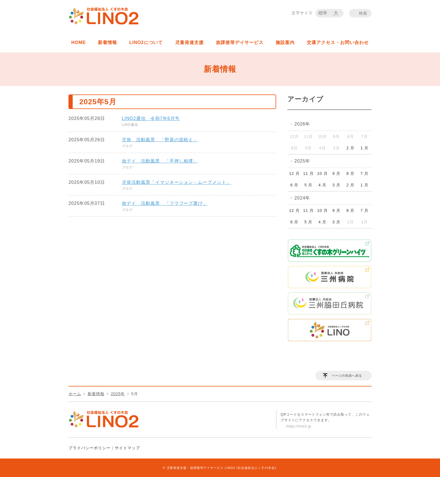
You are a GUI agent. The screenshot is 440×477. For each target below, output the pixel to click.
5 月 (308, 185)
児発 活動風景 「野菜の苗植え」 (160, 139)
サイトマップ (127, 448)
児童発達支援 (189, 42)
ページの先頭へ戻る (347, 375)
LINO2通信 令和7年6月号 (151, 118)
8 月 (351, 173)
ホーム (74, 394)
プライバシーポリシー (89, 448)
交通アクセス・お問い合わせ (337, 42)
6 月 (294, 185)
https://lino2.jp (298, 426)
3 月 (337, 185)
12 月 (294, 173)
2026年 (302, 124)
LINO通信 (130, 125)
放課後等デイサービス (239, 42)
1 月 (365, 148)
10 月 (322, 173)
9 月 (337, 173)
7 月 (365, 173)
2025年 (302, 161)
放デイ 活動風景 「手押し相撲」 (160, 161)
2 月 (351, 148)
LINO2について (146, 42)
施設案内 (285, 42)
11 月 (308, 173)
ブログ (127, 146)
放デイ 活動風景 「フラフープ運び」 (164, 203)
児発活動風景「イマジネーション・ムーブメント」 (176, 182)
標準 (323, 13)
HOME (78, 42)
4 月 (322, 185)
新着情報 (107, 42)
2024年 (302, 198)
